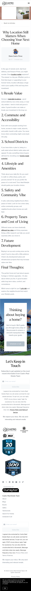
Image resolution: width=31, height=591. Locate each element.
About (4, 499)
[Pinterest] (13, 482)
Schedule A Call (7, 517)
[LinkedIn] (9, 482)
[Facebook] (3, 482)
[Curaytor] (10, 492)
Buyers (4, 505)
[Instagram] (19, 482)
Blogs (4, 502)
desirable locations (14, 99)
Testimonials (6, 511)
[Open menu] (29, 3)
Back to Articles (9, 23)
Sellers (4, 508)
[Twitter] (6, 482)
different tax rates (7, 230)
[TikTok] (22, 482)
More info (10, 584)
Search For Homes (8, 514)
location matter (16, 74)
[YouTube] (16, 482)
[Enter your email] (17, 381)
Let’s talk (24, 288)
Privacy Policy (15, 577)
